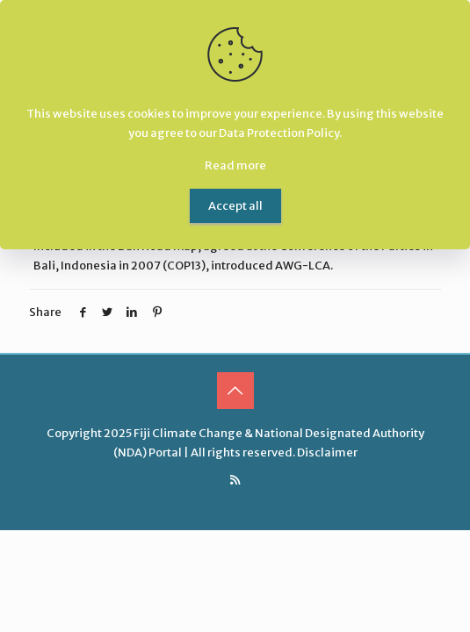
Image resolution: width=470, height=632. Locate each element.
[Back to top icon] (235, 390)
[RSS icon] (235, 479)
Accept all (235, 205)
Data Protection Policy (279, 133)
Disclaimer (327, 452)
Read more (235, 165)
